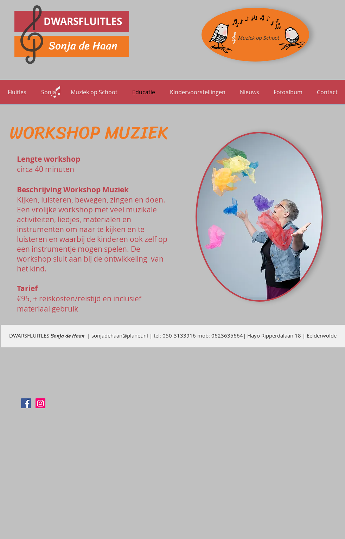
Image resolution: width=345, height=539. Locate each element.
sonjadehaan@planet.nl (119, 335)
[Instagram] (40, 403)
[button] (94, 92)
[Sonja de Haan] (26, 403)
